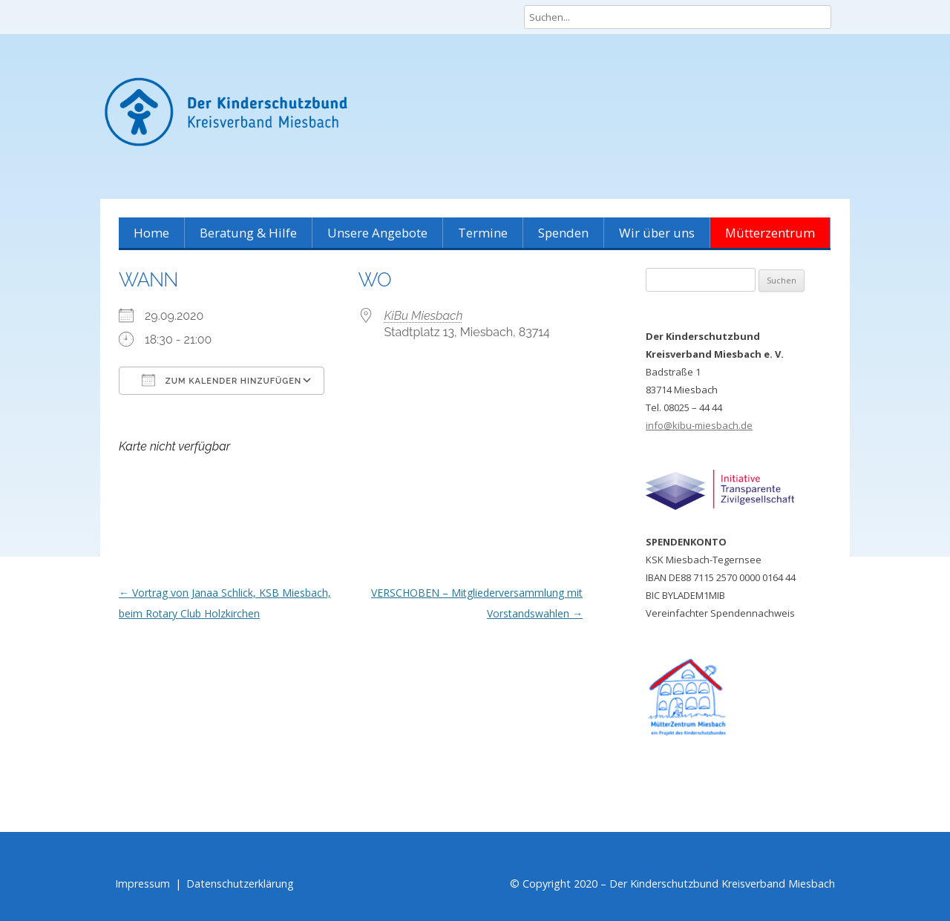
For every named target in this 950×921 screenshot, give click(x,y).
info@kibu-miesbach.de (699, 425)
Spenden (563, 232)
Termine (483, 232)
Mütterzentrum (770, 232)
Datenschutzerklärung (240, 883)
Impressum (142, 883)
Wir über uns (657, 232)
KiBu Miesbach (423, 316)
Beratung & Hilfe (248, 232)
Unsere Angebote (377, 232)
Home (151, 232)
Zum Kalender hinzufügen (221, 380)
